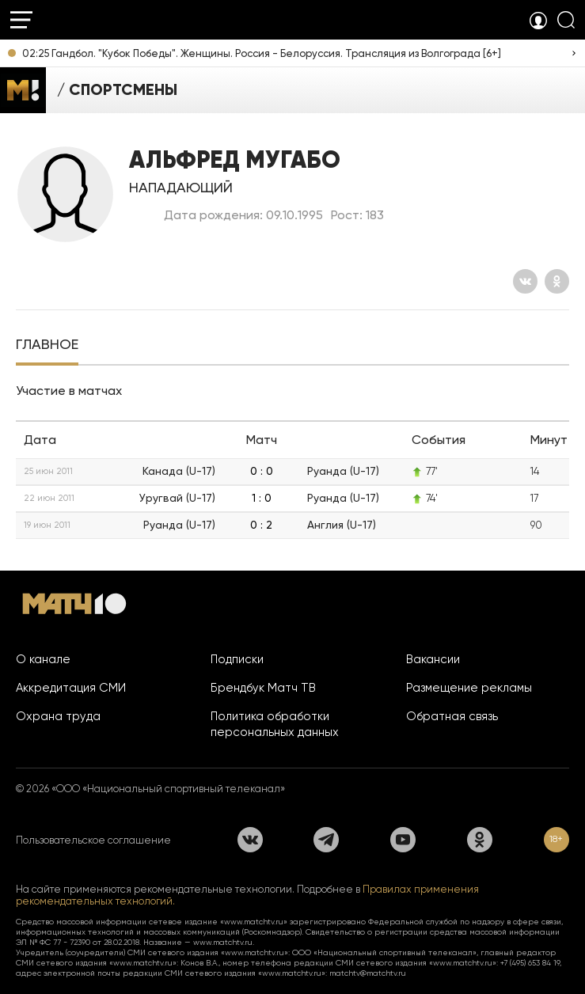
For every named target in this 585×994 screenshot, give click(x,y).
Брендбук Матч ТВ (263, 688)
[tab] (47, 346)
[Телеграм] (326, 839)
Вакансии (433, 659)
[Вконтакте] (525, 281)
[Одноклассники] (557, 281)
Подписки (237, 659)
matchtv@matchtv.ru (367, 973)
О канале (43, 659)
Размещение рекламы (469, 688)
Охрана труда (58, 716)
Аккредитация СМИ (71, 688)
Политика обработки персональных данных (275, 724)
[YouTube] (403, 839)
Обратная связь (452, 716)
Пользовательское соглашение (93, 840)
